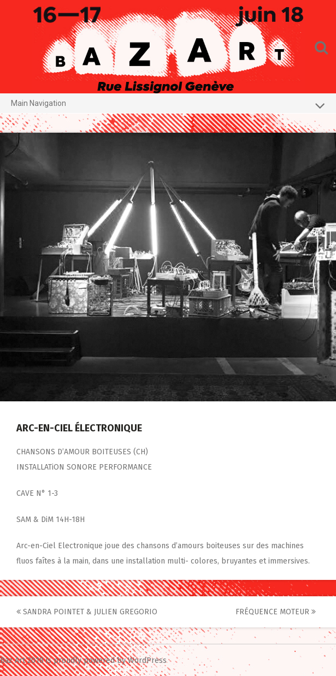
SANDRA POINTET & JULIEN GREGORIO (86, 611)
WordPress (147, 660)
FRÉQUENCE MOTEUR (275, 611)
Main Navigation (168, 105)
